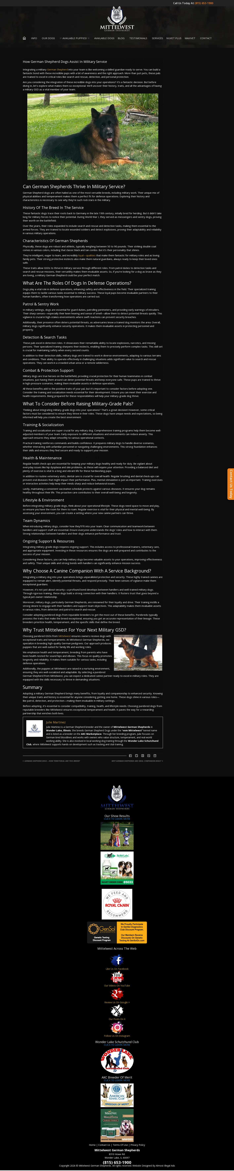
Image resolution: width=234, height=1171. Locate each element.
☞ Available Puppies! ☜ (73, 38)
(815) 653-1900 (204, 3)
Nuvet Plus (173, 38)
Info (33, 38)
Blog (121, 38)
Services (156, 38)
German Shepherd (57, 70)
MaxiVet (190, 38)
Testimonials (137, 38)
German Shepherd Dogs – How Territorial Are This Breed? (52, 761)
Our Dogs (47, 38)
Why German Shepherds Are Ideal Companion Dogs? (136, 761)
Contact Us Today (231, 484)
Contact (205, 38)
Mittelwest (64, 636)
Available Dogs (103, 38)
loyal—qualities (87, 256)
